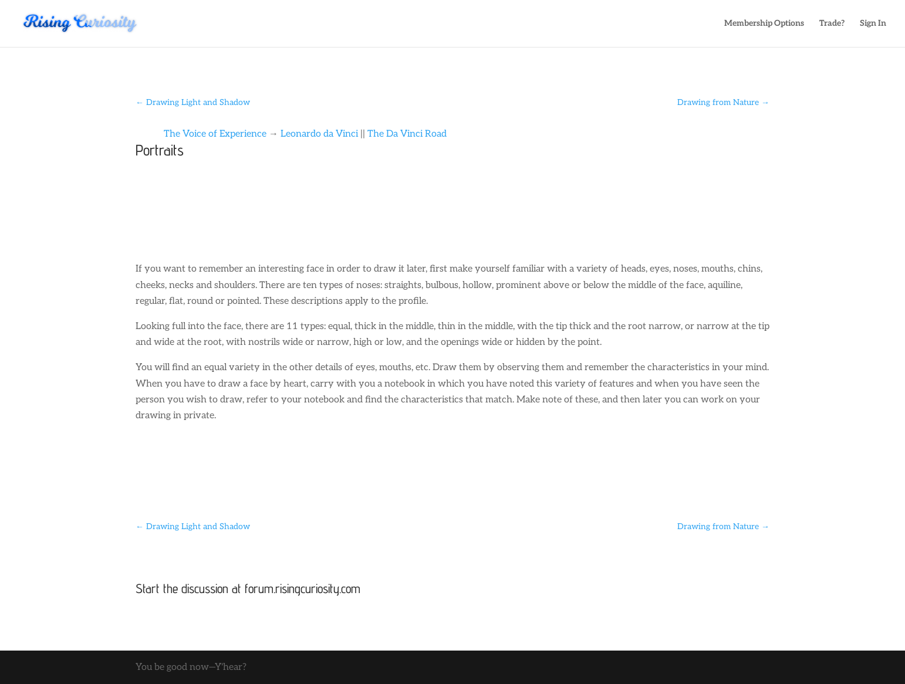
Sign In (873, 23)
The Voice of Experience (215, 134)
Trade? (832, 23)
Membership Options (764, 23)
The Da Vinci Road (407, 134)
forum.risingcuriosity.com (302, 588)
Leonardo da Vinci (319, 134)
